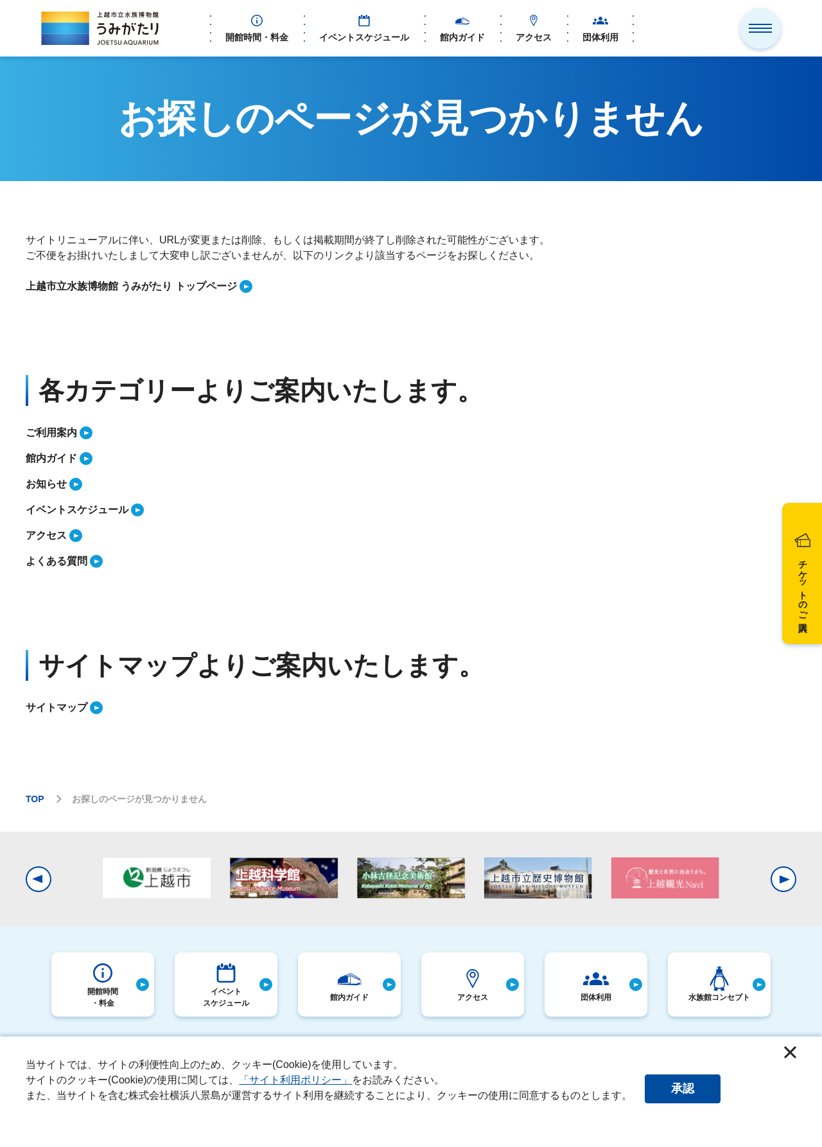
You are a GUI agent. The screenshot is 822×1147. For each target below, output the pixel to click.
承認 (682, 1088)
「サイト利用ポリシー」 (295, 1079)
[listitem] (411, 286)
